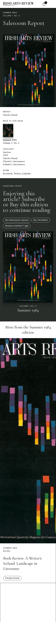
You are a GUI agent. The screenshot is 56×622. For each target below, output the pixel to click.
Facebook (7, 173)
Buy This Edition (41, 220)
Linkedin (26, 173)
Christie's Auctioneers (14, 161)
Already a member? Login (16, 225)
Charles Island (10, 114)
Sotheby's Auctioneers (14, 164)
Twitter (17, 173)
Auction (7, 152)
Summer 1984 (10, 13)
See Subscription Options (17, 220)
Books (6, 551)
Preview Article (12, 578)
